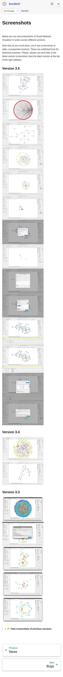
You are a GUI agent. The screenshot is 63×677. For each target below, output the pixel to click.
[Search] (52, 4)
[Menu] (58, 4)
